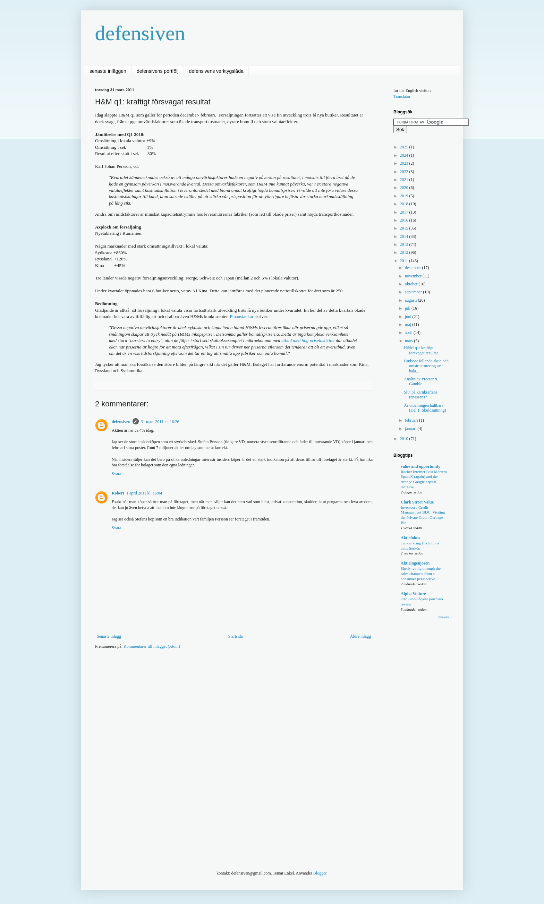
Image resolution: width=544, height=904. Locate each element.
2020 (404, 187)
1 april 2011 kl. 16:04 (144, 493)
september (414, 292)
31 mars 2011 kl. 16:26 (160, 421)
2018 (404, 203)
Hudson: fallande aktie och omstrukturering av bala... (426, 366)
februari (412, 420)
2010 (404, 438)
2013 (404, 244)
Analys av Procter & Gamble (421, 381)
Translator (401, 96)
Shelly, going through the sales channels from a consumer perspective (421, 573)
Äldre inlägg (360, 636)
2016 (404, 220)
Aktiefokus (410, 537)
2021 (404, 179)
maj (408, 324)
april (409, 332)
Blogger (319, 873)
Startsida (235, 636)
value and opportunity (420, 466)
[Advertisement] (221, 675)
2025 (404, 147)
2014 (404, 236)
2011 (404, 260)
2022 (404, 171)
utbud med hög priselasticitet (307, 340)
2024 (404, 155)
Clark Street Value (417, 502)
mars (409, 340)
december (413, 267)
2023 (404, 163)
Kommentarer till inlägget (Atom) (152, 646)
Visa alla (443, 617)
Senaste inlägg (109, 636)
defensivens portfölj (158, 71)
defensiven (140, 33)
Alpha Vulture (413, 593)
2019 (404, 195)
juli (408, 308)
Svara (116, 473)
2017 (404, 212)
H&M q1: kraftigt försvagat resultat (421, 350)
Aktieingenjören (415, 563)
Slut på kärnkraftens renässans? (420, 394)
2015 (404, 228)
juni (409, 316)
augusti (411, 300)
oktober (412, 284)
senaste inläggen (108, 71)
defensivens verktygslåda (216, 71)
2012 (404, 252)
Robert (118, 493)
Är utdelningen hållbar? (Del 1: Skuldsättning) (425, 408)
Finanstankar (241, 316)
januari (411, 428)
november (414, 276)
